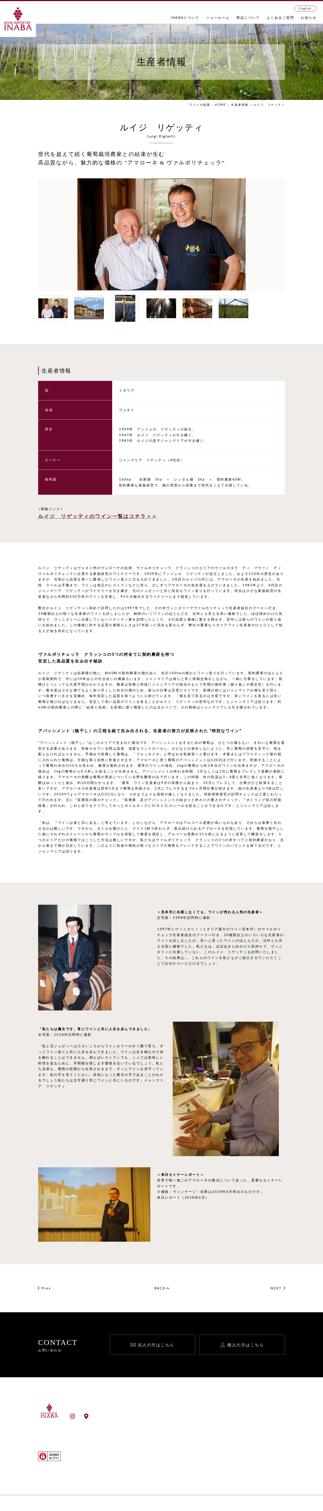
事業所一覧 (166, 1431)
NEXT (276, 1288)
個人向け (254, 1425)
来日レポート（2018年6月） (183, 1197)
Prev (46, 1288)
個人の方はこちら (245, 1344)
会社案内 (164, 1425)
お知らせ (308, 17)
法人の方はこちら (156, 1344)
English (305, 8)
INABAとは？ (168, 1419)
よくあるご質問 (280, 17)
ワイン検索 (166, 1464)
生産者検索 (166, 1470)
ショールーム (218, 17)
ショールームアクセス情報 (116, 1416)
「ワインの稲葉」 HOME (206, 104)
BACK (160, 1288)
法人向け (254, 1419)
